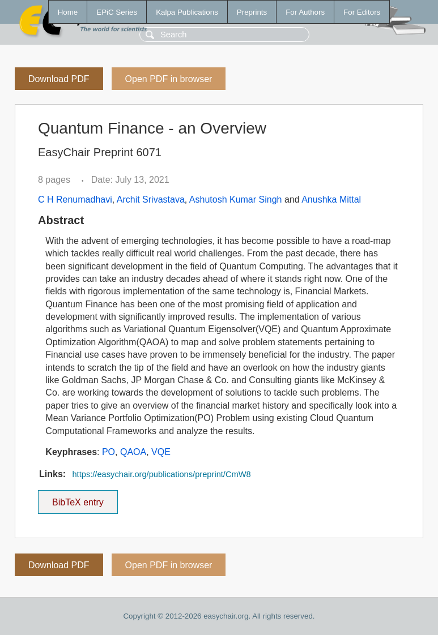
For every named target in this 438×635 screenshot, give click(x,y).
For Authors (305, 12)
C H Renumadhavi (75, 199)
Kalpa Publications (187, 12)
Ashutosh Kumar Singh (235, 199)
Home (68, 12)
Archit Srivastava (151, 199)
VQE (161, 452)
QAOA (133, 452)
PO (108, 452)
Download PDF (59, 79)
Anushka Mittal (331, 199)
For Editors (361, 12)
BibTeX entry (77, 498)
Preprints (252, 12)
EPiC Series (116, 12)
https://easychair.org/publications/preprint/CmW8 (161, 474)
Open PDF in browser (168, 79)
